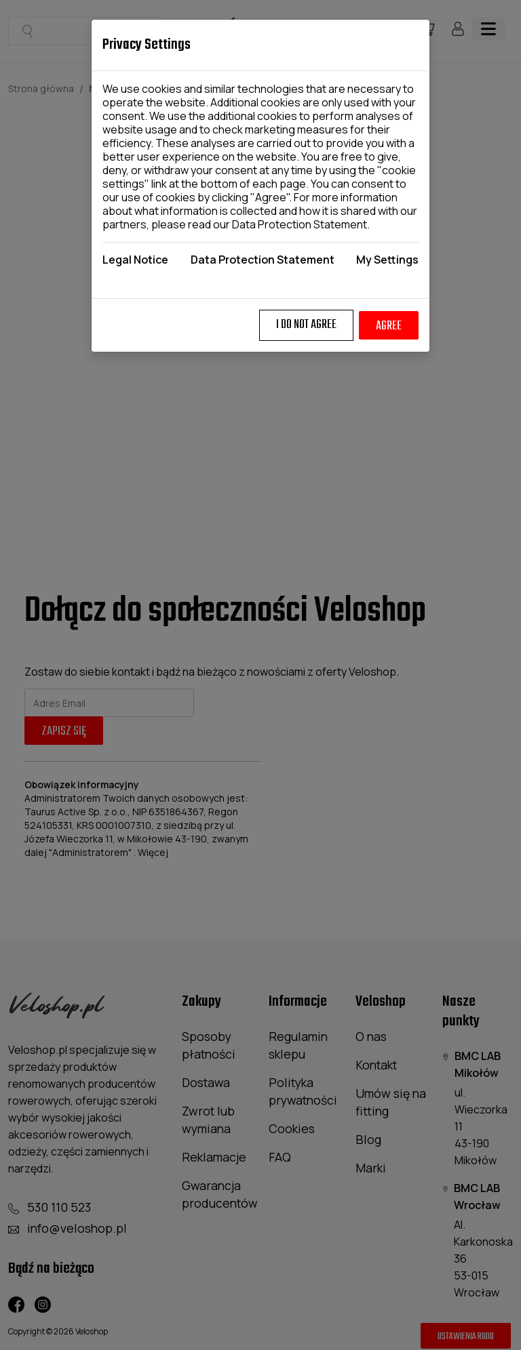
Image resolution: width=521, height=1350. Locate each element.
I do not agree (306, 325)
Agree (389, 326)
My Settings (387, 259)
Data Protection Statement (299, 224)
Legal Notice (135, 259)
